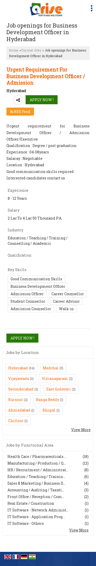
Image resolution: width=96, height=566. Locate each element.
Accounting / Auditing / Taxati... (35, 489)
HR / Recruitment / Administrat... (37, 469)
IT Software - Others (25, 523)
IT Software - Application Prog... (36, 516)
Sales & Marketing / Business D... (36, 483)
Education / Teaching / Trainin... (36, 476)
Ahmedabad (19, 410)
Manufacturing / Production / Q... (36, 463)
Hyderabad (18, 367)
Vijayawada (18, 378)
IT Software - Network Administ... (38, 510)
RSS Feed (20, 111)
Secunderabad (21, 389)
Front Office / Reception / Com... (35, 496)
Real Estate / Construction (30, 503)
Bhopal (49, 410)
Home (13, 50)
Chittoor (16, 420)
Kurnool (15, 399)
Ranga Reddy (47, 399)
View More (81, 429)
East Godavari (58, 389)
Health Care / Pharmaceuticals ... (37, 456)
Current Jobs (31, 50)
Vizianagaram (55, 378)
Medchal (51, 367)
